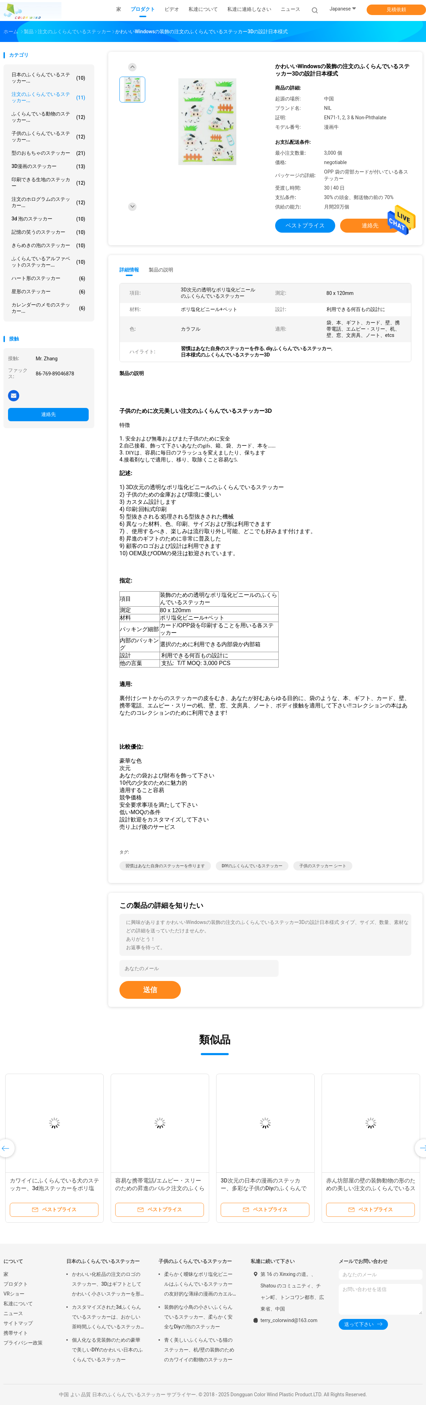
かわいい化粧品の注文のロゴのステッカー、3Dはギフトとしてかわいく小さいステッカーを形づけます (106, 1285)
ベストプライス (305, 225)
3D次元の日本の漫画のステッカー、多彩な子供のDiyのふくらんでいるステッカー (264, 1188)
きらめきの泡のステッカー (48, 245)
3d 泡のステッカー (48, 219)
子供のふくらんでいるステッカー (195, 1261)
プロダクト (15, 1284)
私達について (18, 1303)
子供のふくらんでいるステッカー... (48, 136)
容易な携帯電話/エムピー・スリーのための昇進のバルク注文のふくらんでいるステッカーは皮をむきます (160, 1188)
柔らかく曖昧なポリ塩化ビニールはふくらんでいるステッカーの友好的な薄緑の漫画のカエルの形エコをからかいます (198, 1285)
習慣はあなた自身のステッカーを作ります (165, 865)
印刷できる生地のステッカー (48, 183)
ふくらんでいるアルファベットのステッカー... (48, 262)
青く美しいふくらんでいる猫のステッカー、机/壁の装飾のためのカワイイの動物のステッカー (199, 1349)
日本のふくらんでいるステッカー (103, 1261)
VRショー (13, 1294)
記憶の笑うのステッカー (48, 232)
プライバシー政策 (23, 1343)
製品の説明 (161, 270)
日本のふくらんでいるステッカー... (48, 78)
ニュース (13, 1313)
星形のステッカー (48, 291)
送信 (150, 990)
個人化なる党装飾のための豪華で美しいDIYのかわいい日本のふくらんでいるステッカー (107, 1349)
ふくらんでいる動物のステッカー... (48, 117)
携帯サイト (15, 1333)
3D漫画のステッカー (48, 166)
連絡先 (48, 414)
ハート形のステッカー (48, 278)
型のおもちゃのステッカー (48, 153)
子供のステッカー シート (322, 865)
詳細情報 (129, 270)
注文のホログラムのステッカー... (48, 202)
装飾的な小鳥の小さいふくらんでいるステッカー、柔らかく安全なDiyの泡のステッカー (198, 1316)
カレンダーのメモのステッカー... (48, 308)
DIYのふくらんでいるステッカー (252, 865)
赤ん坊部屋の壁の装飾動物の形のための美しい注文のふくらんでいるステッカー (371, 1188)
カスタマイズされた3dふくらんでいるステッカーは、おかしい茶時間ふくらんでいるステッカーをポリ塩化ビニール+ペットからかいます (107, 1318)
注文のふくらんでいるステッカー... (48, 97)
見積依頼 (396, 9)
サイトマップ (18, 1323)
